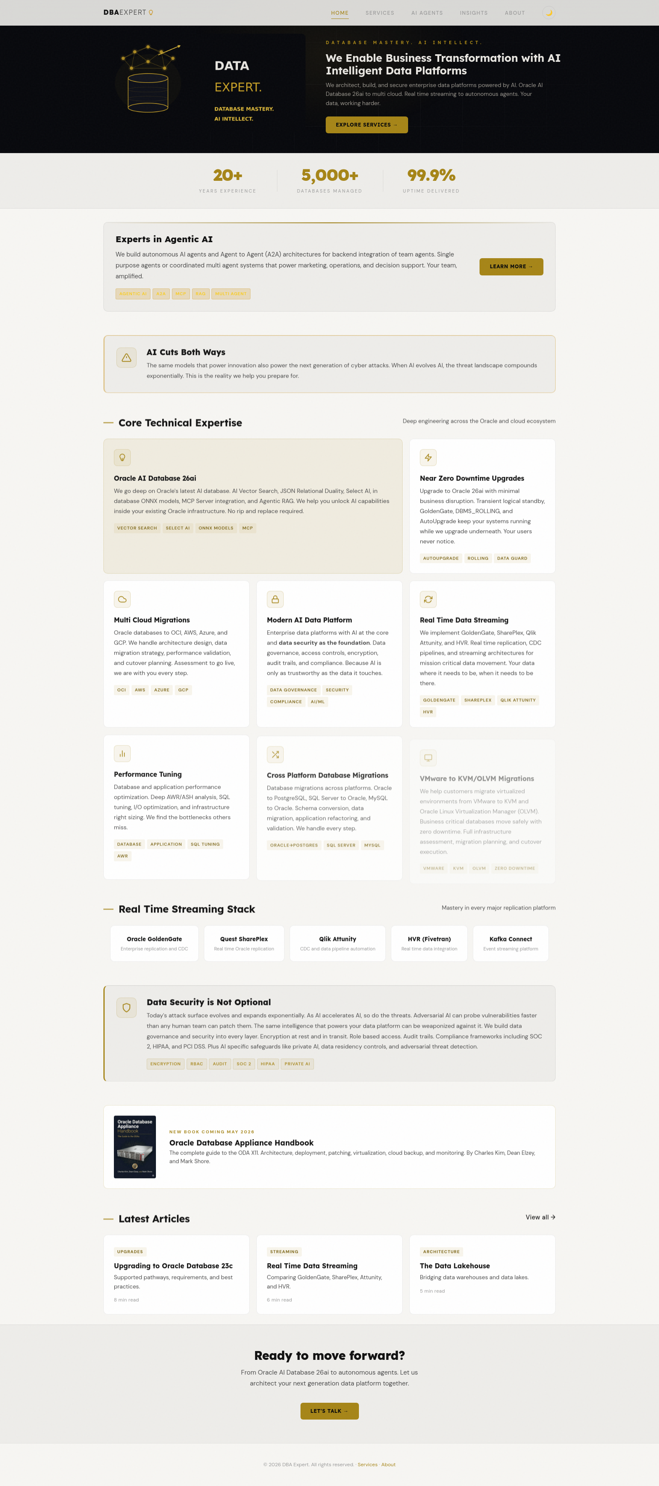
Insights (474, 13)
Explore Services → (367, 125)
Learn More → (511, 266)
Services (380, 13)
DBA (128, 12)
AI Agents (427, 13)
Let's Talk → (330, 1411)
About (515, 13)
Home (340, 13)
